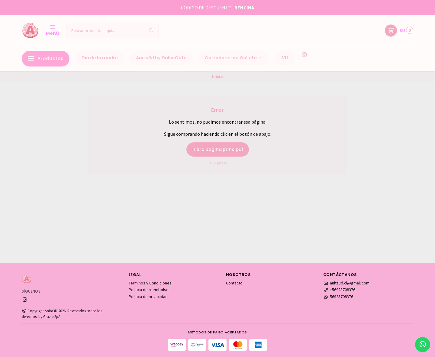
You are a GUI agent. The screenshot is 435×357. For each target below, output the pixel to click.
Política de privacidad (148, 296)
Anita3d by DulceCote (161, 58)
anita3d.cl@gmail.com (346, 283)
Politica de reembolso (149, 289)
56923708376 (338, 296)
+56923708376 (339, 289)
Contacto (234, 283)
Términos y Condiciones (150, 283)
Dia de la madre (100, 58)
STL (285, 58)
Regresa (217, 163)
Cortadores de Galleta (234, 58)
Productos (45, 58)
